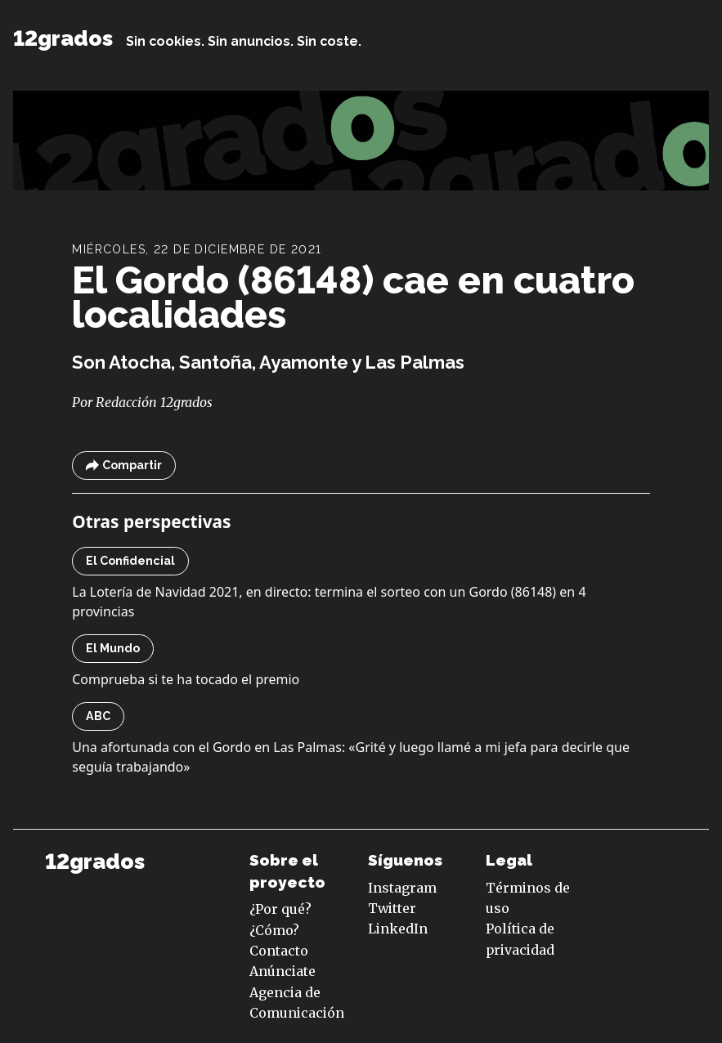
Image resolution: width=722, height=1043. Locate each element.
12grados (63, 38)
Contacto (278, 950)
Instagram (402, 888)
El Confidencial (130, 560)
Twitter (392, 908)
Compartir (124, 465)
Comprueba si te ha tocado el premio (185, 679)
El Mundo (113, 648)
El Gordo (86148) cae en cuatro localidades (353, 297)
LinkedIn (398, 928)
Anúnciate (282, 971)
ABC (98, 716)
